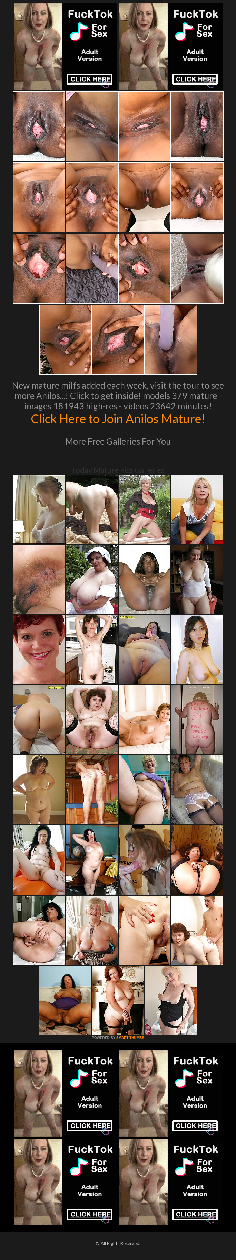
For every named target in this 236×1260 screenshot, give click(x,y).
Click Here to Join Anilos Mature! (118, 418)
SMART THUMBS (130, 1038)
